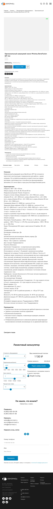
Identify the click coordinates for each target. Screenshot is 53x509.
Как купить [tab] (17, 165)
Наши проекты (24, 482)
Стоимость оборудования (10, 353)
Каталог (23, 477)
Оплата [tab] (36, 165)
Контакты (32, 486)
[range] (14, 358)
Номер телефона (9, 439)
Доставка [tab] (26, 165)
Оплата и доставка (32, 480)
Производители (24, 480)
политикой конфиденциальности (39, 462)
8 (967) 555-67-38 (10, 414)
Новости (42, 477)
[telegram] (25, 434)
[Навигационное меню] (50, 3)
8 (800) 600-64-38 (10, 411)
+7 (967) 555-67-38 (25, 494)
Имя (5, 448)
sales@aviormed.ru (25, 497)
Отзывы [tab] (46, 165)
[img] (33, 376)
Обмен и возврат (34, 483)
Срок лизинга (7, 373)
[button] (41, 4)
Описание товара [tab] (7, 165)
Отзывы (42, 480)
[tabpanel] (26, 248)
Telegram (23, 499)
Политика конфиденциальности (45, 483)
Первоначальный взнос (9, 362)
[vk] (28, 434)
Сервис (32, 477)
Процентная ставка (8, 384)
